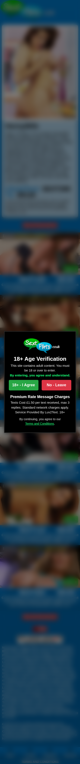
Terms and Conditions (39, 423)
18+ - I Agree (23, 385)
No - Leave (56, 385)
